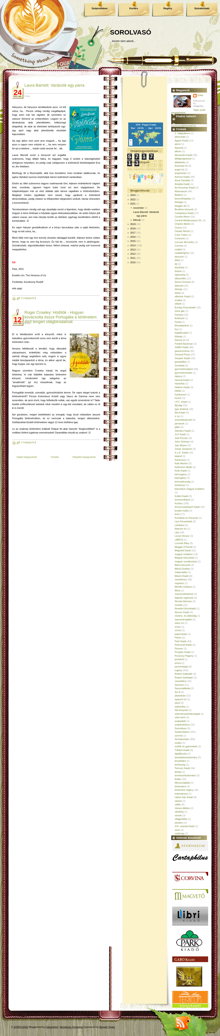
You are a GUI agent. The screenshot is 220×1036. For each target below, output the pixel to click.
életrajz (178, 289)
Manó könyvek (182, 565)
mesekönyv (181, 579)
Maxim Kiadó (182, 576)
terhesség (180, 764)
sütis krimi (180, 717)
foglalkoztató (181, 332)
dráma (178, 271)
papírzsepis (181, 634)
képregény (180, 478)
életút (178, 293)
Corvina (179, 245)
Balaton (179, 195)
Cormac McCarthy (184, 242)
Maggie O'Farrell (183, 547)
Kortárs (133, 8)
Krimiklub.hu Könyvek (186, 518)
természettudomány (185, 775)
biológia (179, 202)
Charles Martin (183, 224)
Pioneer (179, 648)
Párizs (178, 637)
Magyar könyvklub (184, 557)
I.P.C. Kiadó (181, 401)
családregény (182, 253)
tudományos (181, 793)
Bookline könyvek (184, 209)
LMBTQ (179, 539)
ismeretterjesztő (183, 419)
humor (178, 398)
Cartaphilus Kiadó (184, 213)
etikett (178, 303)
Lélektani (179, 525)
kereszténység (182, 481)
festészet (179, 318)
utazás (178, 801)
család (178, 249)
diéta (177, 260)
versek (178, 815)
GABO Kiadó (182, 347)
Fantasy (179, 314)
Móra (177, 590)
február (137, 220)
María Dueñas (182, 568)
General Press (182, 354)
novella (178, 605)
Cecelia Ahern (182, 216)
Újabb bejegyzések (26, 457)
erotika (178, 300)
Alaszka (179, 147)
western (179, 822)
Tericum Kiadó (182, 768)
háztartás (180, 383)
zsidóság (179, 833)
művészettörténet (184, 594)
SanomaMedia (182, 688)
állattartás (180, 162)
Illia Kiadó (180, 412)
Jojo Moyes (181, 445)
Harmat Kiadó (182, 380)
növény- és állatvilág (186, 615)
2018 (133, 228)
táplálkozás (181, 753)
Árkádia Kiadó (182, 184)
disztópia (179, 267)
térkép (178, 772)
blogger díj (180, 206)
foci (176, 329)
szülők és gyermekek (186, 746)
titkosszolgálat (182, 782)
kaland (178, 456)
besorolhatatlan (183, 198)
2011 (133, 258)
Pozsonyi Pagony (184, 655)
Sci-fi (177, 692)
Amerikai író (181, 165)
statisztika (180, 706)
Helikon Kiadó (182, 387)
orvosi (178, 630)
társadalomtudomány (186, 757)
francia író (180, 340)
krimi (177, 514)
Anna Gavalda (182, 180)
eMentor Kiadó (183, 296)
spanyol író (181, 699)
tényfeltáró (180, 761)
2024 (133, 195)
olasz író (179, 623)
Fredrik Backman (184, 343)
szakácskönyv (182, 724)
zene (177, 830)
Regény (167, 8)
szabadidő (180, 721)
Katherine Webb (183, 467)
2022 (133, 199)
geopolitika (180, 361)
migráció (179, 583)
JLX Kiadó (180, 434)
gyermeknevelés (183, 372)
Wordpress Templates (71, 1027)
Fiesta (178, 322)
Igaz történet (181, 409)
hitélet (178, 390)
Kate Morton (181, 463)
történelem (180, 786)
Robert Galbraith (183, 673)
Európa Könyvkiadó (185, 307)
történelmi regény (184, 790)
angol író (179, 169)
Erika (200, 95)
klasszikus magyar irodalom (189, 489)
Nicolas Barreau (183, 601)
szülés (178, 743)
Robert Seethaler (184, 677)
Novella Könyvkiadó (185, 608)
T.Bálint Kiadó (182, 750)
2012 (133, 253)
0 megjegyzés (28, 298)
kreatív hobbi (182, 510)
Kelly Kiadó (181, 470)
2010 (133, 262)
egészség (180, 274)
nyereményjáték (183, 619)
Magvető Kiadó (183, 550)
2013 (133, 249)
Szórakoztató (201, 8)
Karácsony (180, 460)
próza (178, 663)
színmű (178, 735)
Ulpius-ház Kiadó (184, 797)
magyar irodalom (184, 554)
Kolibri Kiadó (181, 496)
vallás (178, 804)
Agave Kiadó (181, 140)
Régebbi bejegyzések (84, 457)
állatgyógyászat (183, 158)
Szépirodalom (99, 8)
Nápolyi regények (184, 597)
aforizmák (180, 136)
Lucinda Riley (182, 543)
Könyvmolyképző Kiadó (187, 507)
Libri (177, 532)
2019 (133, 224)
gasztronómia (182, 351)
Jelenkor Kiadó (183, 430)
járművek (180, 423)
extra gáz (180, 311)
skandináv (180, 695)
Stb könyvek (181, 710)
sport (177, 703)
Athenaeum (181, 191)
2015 (133, 241)
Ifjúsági (178, 405)
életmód (179, 285)
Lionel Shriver (182, 536)
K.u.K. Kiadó (181, 452)
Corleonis (180, 238)
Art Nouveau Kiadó (185, 187)
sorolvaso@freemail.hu (183, 125)
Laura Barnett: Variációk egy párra (54, 85)
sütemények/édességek (187, 714)
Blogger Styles (107, 1027)
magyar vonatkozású (186, 561)
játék (177, 427)
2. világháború (182, 133)
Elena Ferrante (183, 282)
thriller (178, 779)
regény (178, 670)
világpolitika (181, 819)
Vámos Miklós (182, 808)
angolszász (181, 173)
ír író (177, 416)
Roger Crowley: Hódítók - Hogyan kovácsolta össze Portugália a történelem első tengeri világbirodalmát (60, 317)
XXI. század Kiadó (184, 826)
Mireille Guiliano (183, 586)
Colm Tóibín (181, 235)
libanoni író (181, 528)
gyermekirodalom (184, 369)
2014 (133, 245)
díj (176, 264)
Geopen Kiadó (182, 358)
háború (178, 376)
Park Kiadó (181, 641)
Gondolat (180, 365)
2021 (133, 203)
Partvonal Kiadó (183, 644)
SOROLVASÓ (130, 32)
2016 (133, 237)
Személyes (181, 728)
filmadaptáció (182, 325)
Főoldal (55, 457)
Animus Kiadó (182, 176)
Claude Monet (182, 231)
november (138, 207)
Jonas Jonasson (183, 449)
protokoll (179, 659)
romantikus (181, 681)
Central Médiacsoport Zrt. (188, 220)
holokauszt (180, 394)
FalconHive (52, 1027)
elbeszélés (180, 278)
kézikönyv (180, 485)
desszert (179, 256)
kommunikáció (182, 499)
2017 (133, 232)
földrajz (178, 336)
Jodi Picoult (181, 438)
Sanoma (179, 684)
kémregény (181, 474)
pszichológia (181, 666)
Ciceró (178, 227)
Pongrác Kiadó (183, 652)
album (178, 151)
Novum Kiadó (182, 612)
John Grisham (182, 441)
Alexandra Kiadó (183, 155)
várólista (179, 811)
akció (177, 144)
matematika (181, 572)
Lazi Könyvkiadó (183, 521)
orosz (178, 626)
